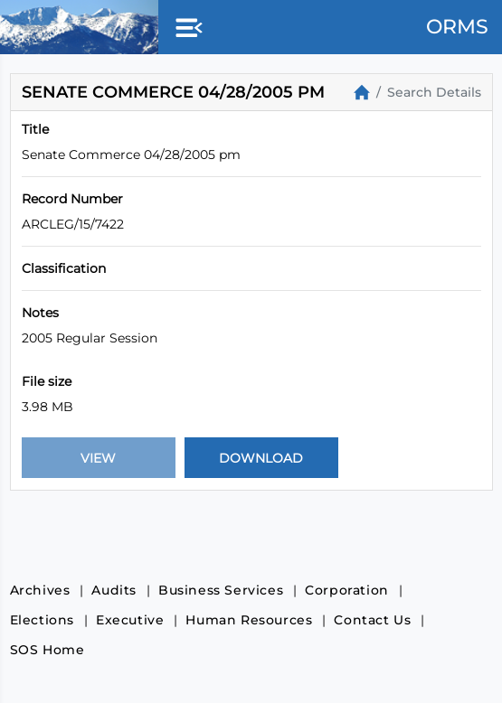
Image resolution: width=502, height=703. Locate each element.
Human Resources (248, 620)
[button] (185, 29)
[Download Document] (261, 457)
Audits (114, 590)
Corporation (347, 590)
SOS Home (47, 650)
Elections (42, 620)
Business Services (220, 590)
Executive (130, 620)
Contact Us (372, 620)
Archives (40, 590)
